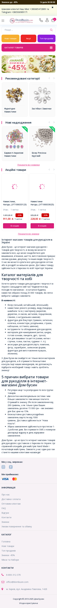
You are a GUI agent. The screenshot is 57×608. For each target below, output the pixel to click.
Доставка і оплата (11, 499)
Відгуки (5, 512)
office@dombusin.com (17, 581)
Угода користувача (28, 603)
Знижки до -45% (10, 2)
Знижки (5, 521)
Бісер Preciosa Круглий (39, 154)
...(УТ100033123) (18, 204)
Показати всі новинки (28, 164)
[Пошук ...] (25, 30)
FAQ (4, 508)
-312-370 (16, 574)
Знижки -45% (8, 555)
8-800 (9, 574)
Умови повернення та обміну (17, 526)
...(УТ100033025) (45, 204)
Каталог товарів (28, 48)
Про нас (6, 494)
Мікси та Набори (10, 559)
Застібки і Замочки (41, 108)
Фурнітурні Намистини (10, 110)
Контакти (6, 517)
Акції (28, 38)
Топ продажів (46, 38)
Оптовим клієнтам (11, 503)
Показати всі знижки (28, 233)
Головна (6, 541)
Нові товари (10, 38)
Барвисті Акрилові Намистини (13, 154)
